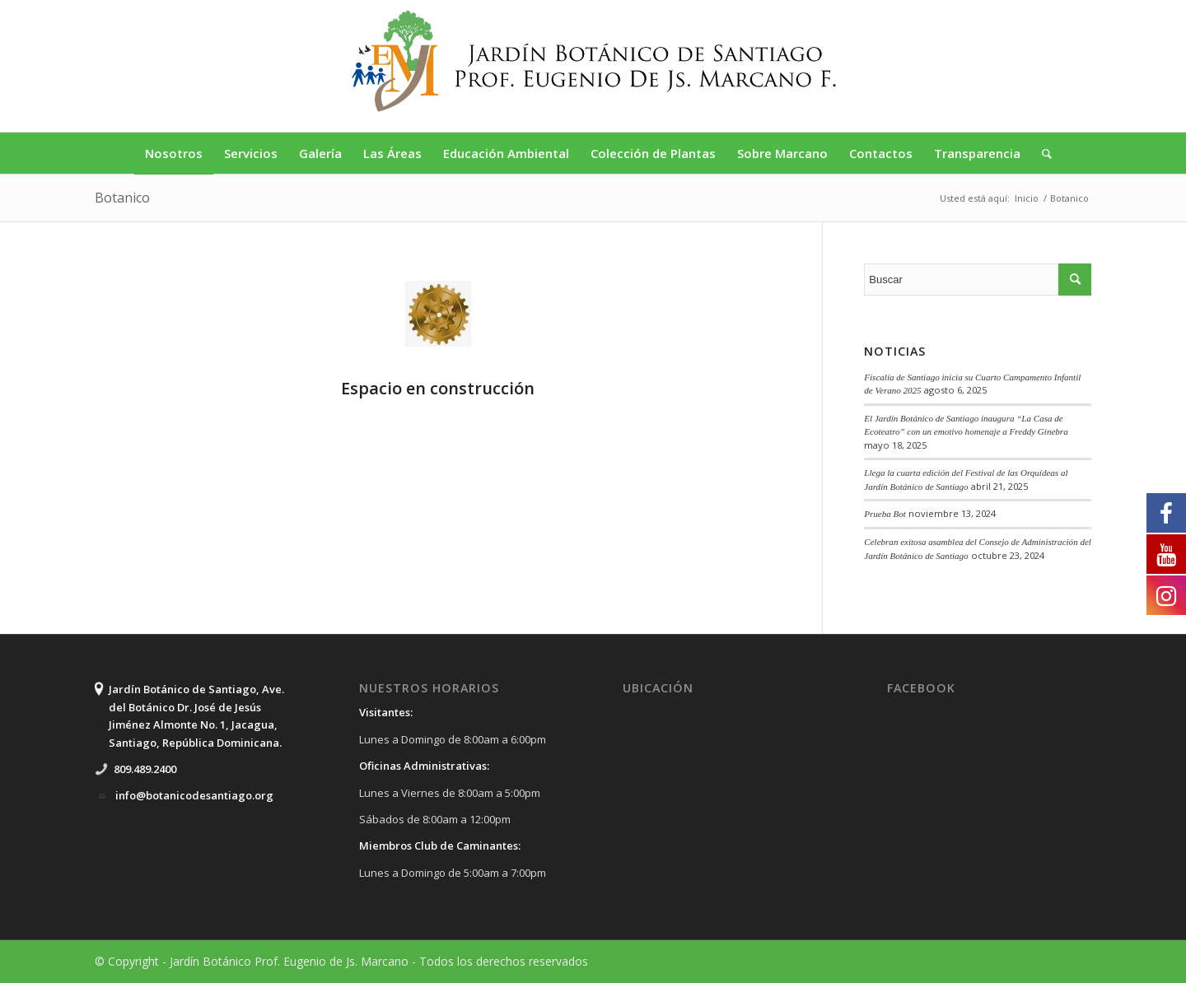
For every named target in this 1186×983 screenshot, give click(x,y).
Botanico (122, 198)
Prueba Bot (885, 514)
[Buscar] (1041, 153)
